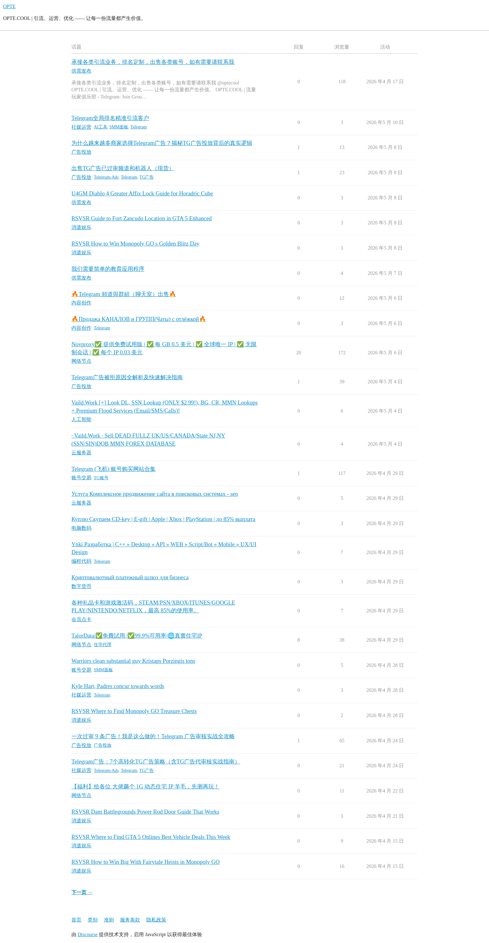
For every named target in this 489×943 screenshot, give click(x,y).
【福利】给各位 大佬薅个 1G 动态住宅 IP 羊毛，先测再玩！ (145, 786)
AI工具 (100, 127)
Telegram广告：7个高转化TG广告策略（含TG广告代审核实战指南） (155, 762)
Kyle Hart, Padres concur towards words (117, 686)
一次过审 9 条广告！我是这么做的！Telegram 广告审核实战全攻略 (153, 736)
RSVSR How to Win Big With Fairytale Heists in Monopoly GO (145, 862)
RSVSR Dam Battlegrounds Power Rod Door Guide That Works (145, 812)
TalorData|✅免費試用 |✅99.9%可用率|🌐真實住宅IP (136, 636)
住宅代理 (102, 644)
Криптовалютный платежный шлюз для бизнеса (130, 577)
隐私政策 (156, 919)
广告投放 (102, 745)
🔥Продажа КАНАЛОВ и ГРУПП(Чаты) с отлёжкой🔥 (138, 319)
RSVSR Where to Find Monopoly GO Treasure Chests (134, 711)
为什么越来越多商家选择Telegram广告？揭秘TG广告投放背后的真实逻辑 (161, 143)
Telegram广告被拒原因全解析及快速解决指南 (127, 377)
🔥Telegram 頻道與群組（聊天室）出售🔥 (123, 294)
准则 (109, 919)
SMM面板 (118, 127)
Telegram (138, 127)
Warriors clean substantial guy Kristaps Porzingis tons (133, 661)
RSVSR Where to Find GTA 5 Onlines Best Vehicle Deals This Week (150, 837)
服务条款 (130, 919)
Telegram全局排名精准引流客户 (110, 118)
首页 (76, 919)
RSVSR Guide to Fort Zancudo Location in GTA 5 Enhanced (141, 218)
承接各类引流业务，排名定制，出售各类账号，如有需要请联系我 (152, 62)
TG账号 (101, 478)
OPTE (9, 6)
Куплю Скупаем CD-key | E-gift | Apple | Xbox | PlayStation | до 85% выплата (163, 519)
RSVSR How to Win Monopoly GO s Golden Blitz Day (135, 244)
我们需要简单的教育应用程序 (107, 269)
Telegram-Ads (106, 177)
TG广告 (146, 177)
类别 (93, 919)
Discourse (88, 934)
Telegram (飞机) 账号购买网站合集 (113, 469)
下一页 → (82, 892)
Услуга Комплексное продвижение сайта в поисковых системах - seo (154, 494)
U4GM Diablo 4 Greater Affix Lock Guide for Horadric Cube (142, 193)
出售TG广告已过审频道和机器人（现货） (122, 168)
